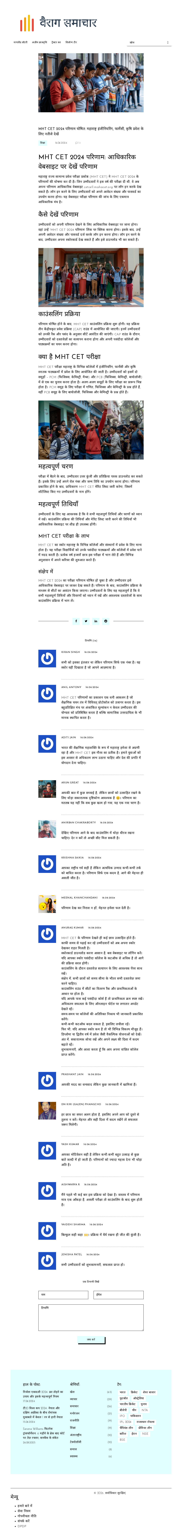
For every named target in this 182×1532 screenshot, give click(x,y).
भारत (123, 1392)
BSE (122, 1440)
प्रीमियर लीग (145, 1428)
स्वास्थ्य (74, 1456)
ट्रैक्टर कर (56, 42)
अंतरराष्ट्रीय (75, 1435)
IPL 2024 (125, 1422)
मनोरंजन (75, 1413)
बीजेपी (123, 1410)
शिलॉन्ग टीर (71, 42)
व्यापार (73, 1399)
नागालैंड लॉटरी (20, 42)
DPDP (22, 1526)
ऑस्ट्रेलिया (138, 1398)
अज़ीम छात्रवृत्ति (39, 42)
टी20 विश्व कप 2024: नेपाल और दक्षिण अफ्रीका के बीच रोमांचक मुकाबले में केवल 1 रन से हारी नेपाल (43, 1413)
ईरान (134, 1434)
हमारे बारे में (25, 1506)
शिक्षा (42, 143)
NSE (145, 1434)
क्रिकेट (134, 1392)
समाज (73, 1449)
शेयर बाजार (149, 1392)
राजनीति (74, 1420)
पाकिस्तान (135, 1416)
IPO (122, 1416)
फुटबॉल (124, 1398)
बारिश (123, 1434)
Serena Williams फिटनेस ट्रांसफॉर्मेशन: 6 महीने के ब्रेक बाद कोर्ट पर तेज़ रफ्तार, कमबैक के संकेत (43, 1433)
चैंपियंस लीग (126, 1428)
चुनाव (144, 1404)
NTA (145, 1410)
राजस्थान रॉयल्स (145, 1422)
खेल (72, 1392)
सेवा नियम (24, 1511)
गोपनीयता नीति (27, 1516)
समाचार (74, 1406)
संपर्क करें (23, 1521)
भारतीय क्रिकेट (127, 1404)
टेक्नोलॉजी (75, 1442)
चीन (134, 1410)
